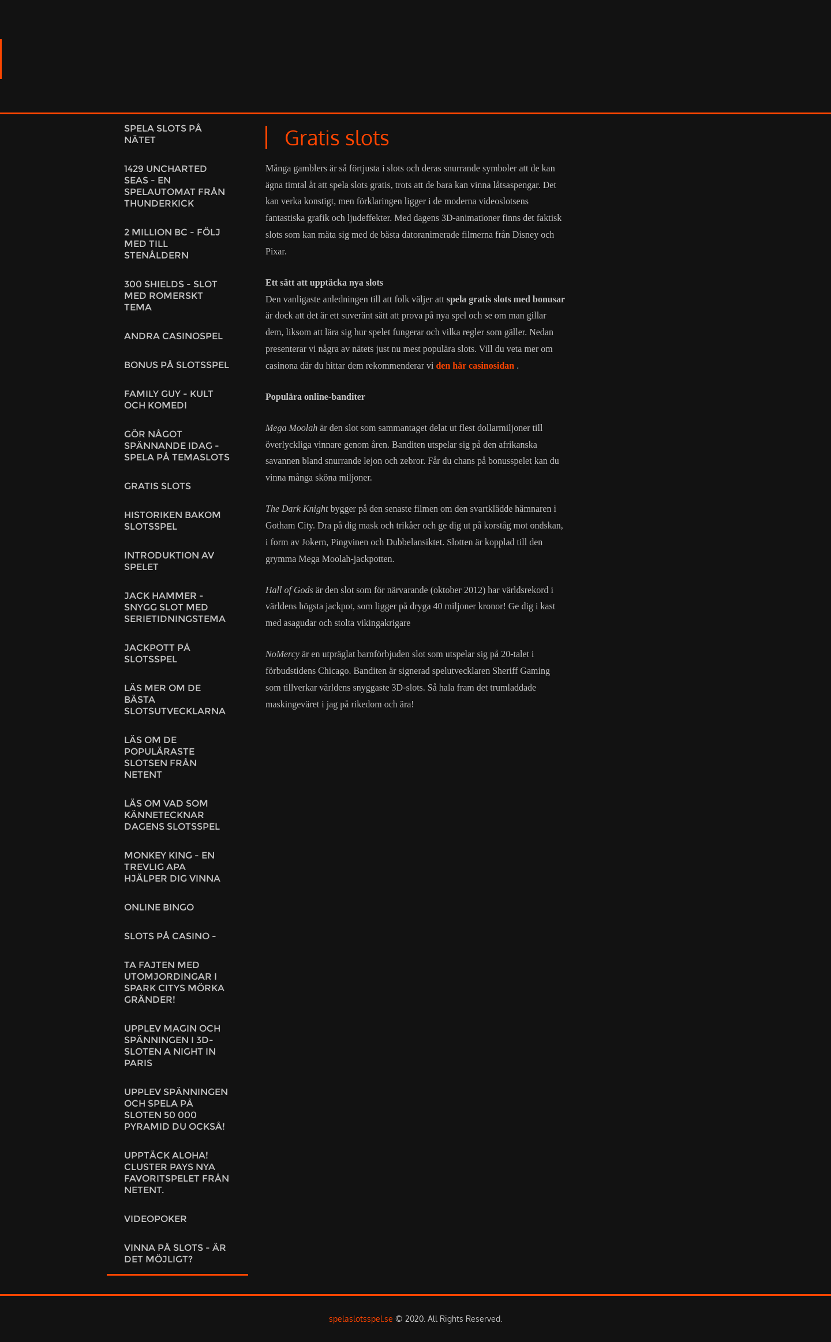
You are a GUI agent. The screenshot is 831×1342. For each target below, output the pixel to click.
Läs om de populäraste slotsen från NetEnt (160, 757)
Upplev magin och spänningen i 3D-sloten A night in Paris (172, 1046)
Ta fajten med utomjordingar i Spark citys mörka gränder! (174, 982)
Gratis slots (157, 486)
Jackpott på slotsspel (157, 653)
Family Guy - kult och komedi (169, 399)
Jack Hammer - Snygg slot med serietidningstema (175, 607)
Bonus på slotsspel (176, 364)
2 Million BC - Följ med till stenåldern (172, 244)
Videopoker (155, 1218)
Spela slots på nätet (163, 134)
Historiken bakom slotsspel (172, 520)
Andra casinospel (173, 336)
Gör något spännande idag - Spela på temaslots (177, 446)
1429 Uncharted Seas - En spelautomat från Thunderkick (174, 186)
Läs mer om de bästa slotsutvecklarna (175, 700)
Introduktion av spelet (169, 561)
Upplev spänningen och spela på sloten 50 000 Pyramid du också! (176, 1109)
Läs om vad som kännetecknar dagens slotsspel (172, 815)
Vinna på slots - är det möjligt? (175, 1253)
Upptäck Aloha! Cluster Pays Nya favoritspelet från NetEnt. (176, 1172)
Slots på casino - (170, 936)
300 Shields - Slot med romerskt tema (171, 296)
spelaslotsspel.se (361, 1319)
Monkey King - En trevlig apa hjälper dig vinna (172, 867)
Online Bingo (159, 907)
